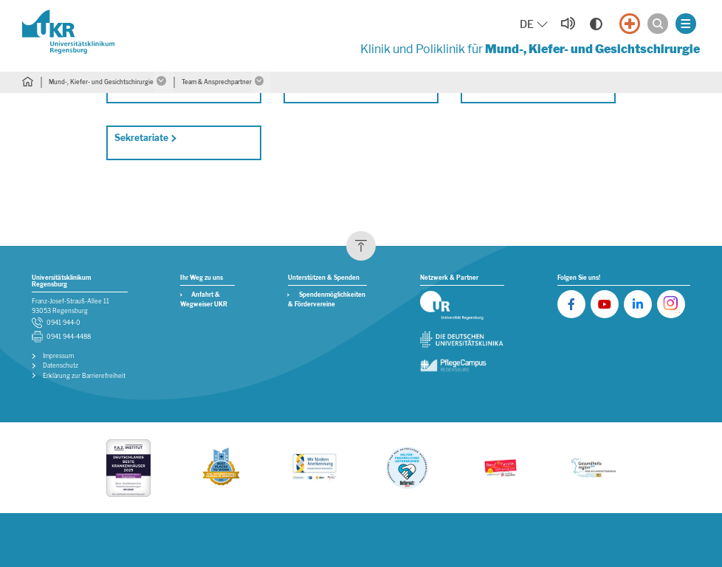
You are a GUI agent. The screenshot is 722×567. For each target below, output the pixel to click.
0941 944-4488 (69, 337)
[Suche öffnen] (657, 23)
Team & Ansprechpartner (217, 82)
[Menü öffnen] (685, 23)
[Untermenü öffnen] (163, 83)
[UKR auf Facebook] (571, 304)
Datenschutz (60, 365)
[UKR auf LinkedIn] (638, 304)
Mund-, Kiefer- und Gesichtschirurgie (101, 82)
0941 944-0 (63, 323)
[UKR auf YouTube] (605, 304)
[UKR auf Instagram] (671, 304)
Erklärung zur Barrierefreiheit (84, 376)
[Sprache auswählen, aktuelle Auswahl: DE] (535, 24)
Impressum (58, 356)
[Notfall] (629, 23)
